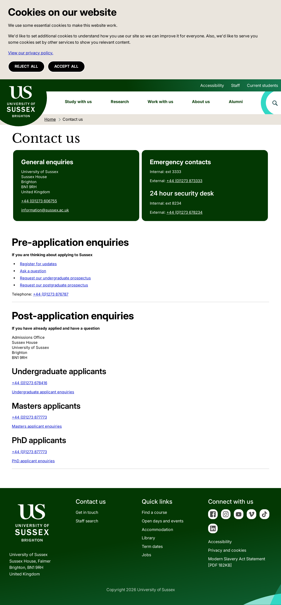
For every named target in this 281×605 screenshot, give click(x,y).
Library (148, 537)
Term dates (152, 546)
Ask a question (33, 271)
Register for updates (38, 263)
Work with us (160, 101)
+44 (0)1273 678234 (184, 212)
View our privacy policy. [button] (30, 52)
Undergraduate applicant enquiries (43, 392)
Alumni (236, 101)
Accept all (66, 66)
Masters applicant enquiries (37, 426)
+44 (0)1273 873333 (184, 180)
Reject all (26, 66)
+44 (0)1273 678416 (29, 382)
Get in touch (87, 512)
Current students (262, 85)
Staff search (87, 520)
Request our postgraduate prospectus (54, 285)
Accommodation (157, 529)
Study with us (78, 101)
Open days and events (162, 520)
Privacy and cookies (227, 550)
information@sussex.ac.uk (45, 210)
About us (201, 101)
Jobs (146, 554)
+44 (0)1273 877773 (29, 417)
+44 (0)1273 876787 (50, 294)
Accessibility (212, 85)
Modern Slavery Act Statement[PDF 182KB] (236, 562)
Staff (235, 85)
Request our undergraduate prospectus (55, 278)
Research (120, 101)
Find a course (154, 512)
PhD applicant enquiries (33, 460)
